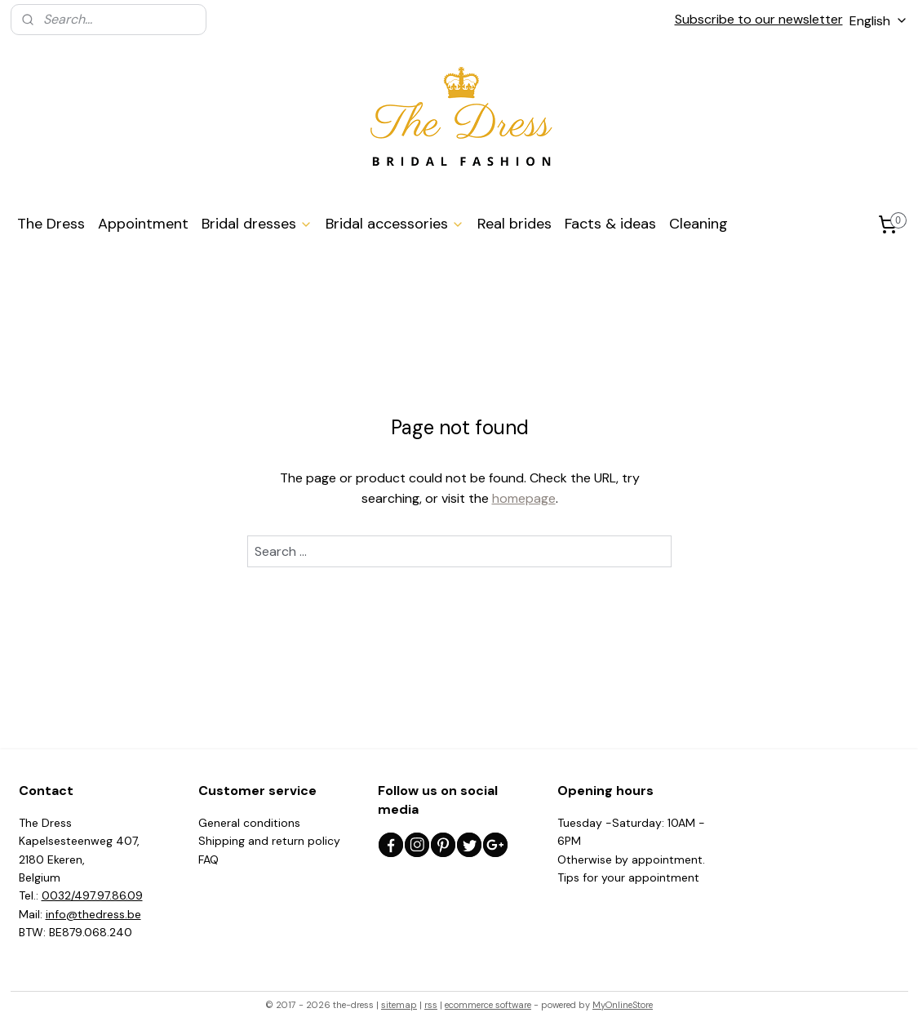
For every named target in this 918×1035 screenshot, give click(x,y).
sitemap (399, 1005)
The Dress (51, 223)
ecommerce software (488, 1005)
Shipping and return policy (269, 840)
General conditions (249, 822)
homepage (523, 498)
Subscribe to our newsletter (759, 19)
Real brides (514, 223)
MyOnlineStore (622, 1005)
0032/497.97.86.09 (92, 895)
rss (430, 1005)
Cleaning (698, 223)
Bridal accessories (395, 223)
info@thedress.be (93, 914)
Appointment (143, 223)
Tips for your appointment (628, 877)
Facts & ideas (610, 223)
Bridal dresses (257, 223)
